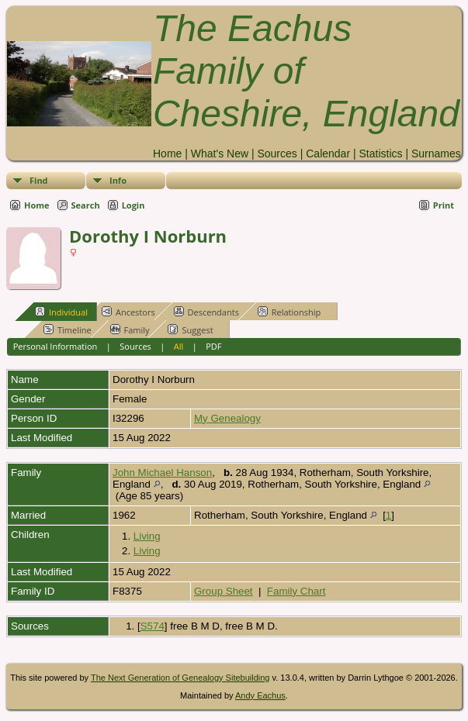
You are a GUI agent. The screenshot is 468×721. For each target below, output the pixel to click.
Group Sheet (223, 591)
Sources (276, 153)
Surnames (436, 153)
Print (443, 205)
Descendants (206, 311)
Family (130, 329)
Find (38, 180)
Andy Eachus (260, 695)
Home (167, 153)
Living (147, 536)
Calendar (328, 153)
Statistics (380, 153)
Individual (61, 311)
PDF (213, 346)
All (179, 346)
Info (118, 180)
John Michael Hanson (162, 472)
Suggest (190, 329)
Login (133, 205)
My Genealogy (227, 418)
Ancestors (128, 311)
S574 (152, 626)
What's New (219, 153)
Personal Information (55, 346)
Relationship (289, 311)
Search (85, 205)
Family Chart (296, 591)
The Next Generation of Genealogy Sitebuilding (180, 677)
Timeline (67, 329)
